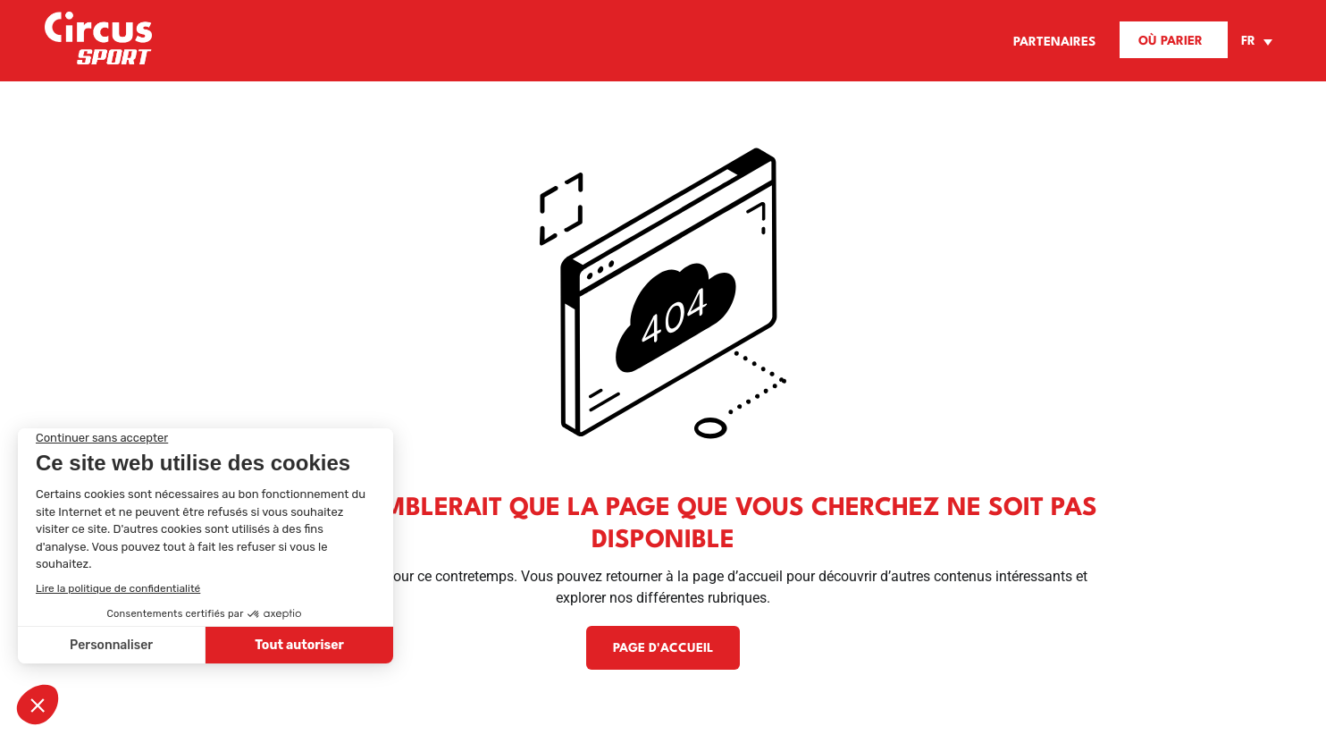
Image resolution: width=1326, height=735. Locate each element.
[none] (1254, 41)
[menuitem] (1254, 41)
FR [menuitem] (1248, 42)
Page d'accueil (663, 648)
